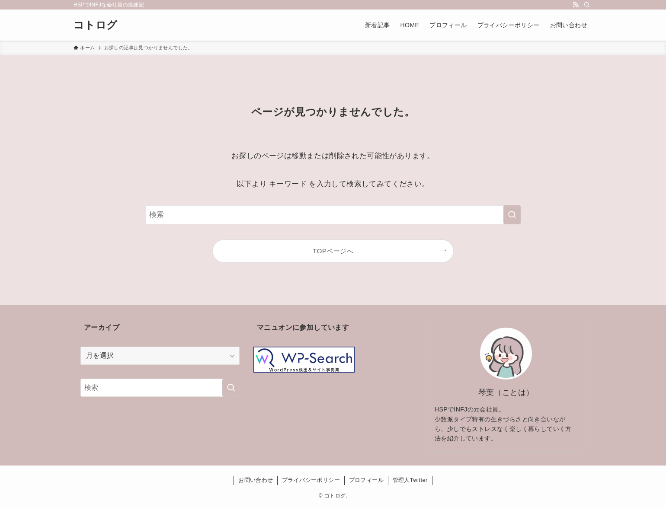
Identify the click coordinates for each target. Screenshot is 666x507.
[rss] (575, 5)
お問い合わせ (255, 480)
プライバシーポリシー (311, 480)
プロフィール (366, 480)
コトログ (96, 25)
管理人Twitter (410, 480)
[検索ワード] (333, 214)
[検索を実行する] (512, 214)
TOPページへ (333, 251)
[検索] (586, 5)
